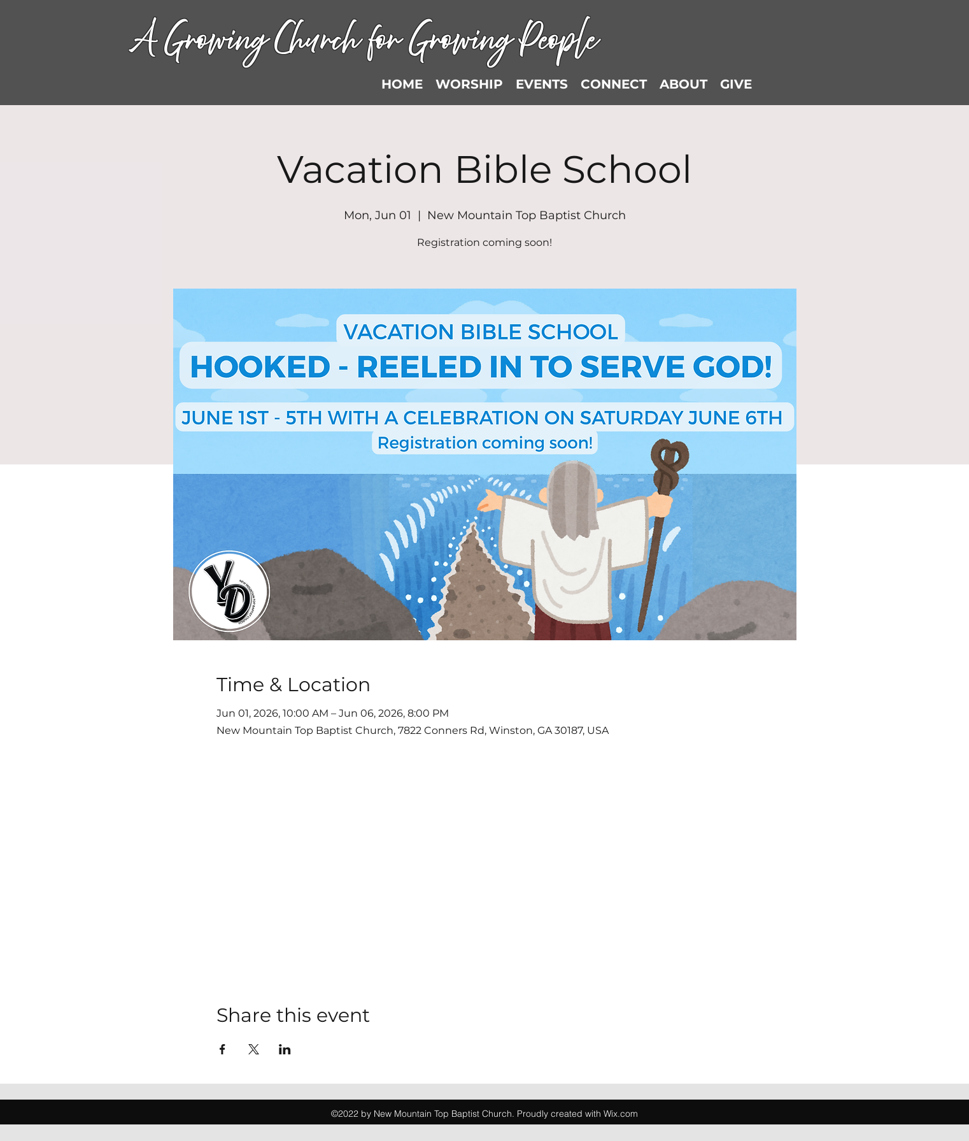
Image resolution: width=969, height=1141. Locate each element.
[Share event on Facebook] (222, 1049)
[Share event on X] (254, 1049)
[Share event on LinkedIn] (285, 1049)
